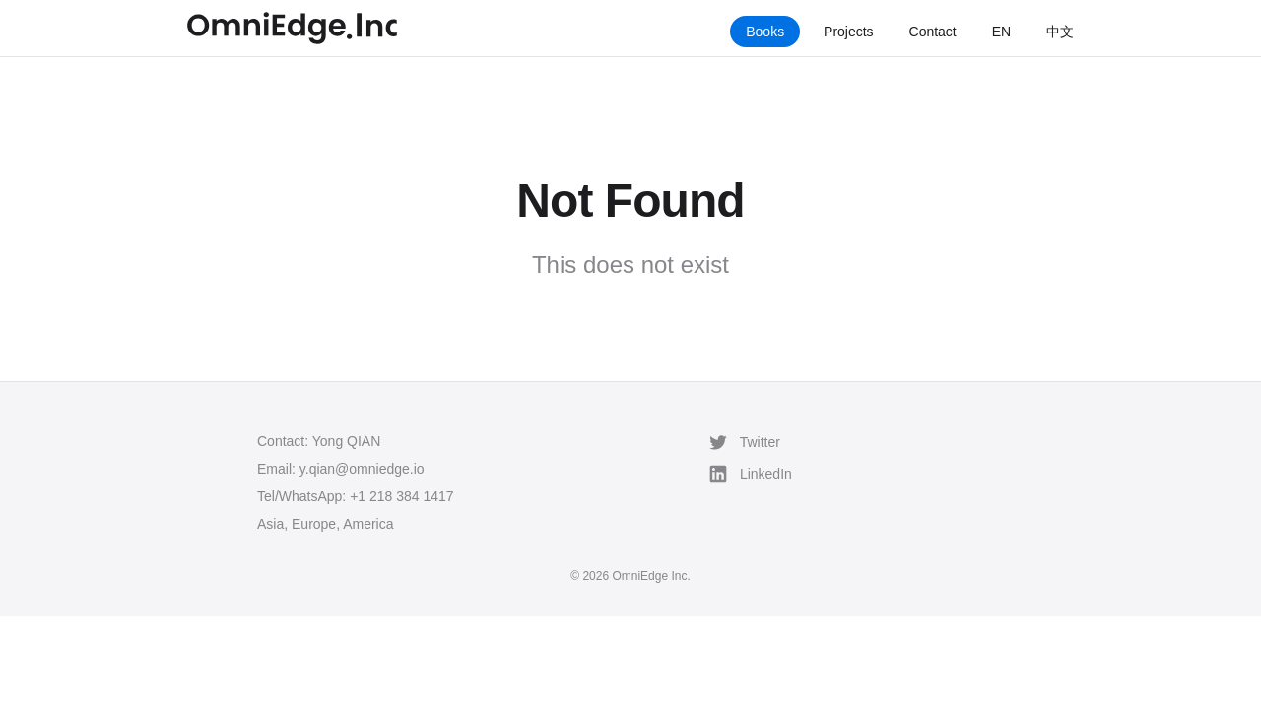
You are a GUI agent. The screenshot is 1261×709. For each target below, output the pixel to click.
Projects (849, 31)
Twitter (744, 442)
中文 (1060, 31)
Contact (933, 31)
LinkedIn (750, 474)
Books (765, 31)
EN (1001, 31)
